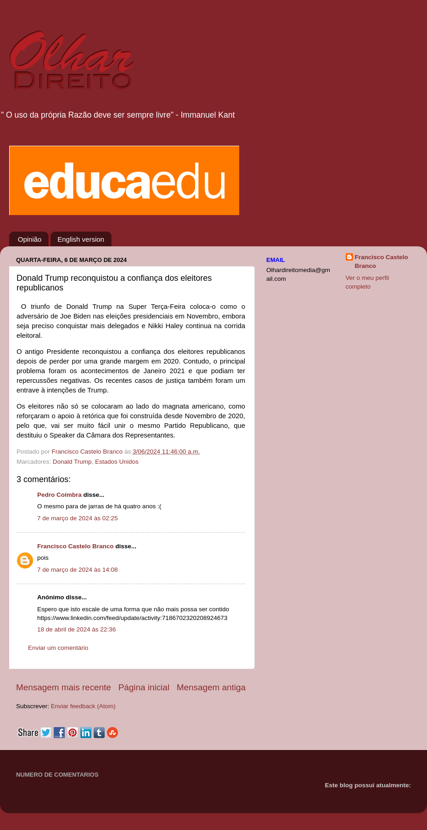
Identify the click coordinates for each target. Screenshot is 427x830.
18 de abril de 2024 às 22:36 (76, 629)
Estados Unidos (117, 461)
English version (80, 239)
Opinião (30, 239)
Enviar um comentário (58, 647)
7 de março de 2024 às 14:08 (77, 569)
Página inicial (143, 687)
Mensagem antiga (211, 687)
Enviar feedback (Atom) (83, 706)
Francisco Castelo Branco (75, 546)
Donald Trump (72, 461)
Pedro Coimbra (59, 494)
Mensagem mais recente (63, 687)
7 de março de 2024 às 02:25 (77, 518)
